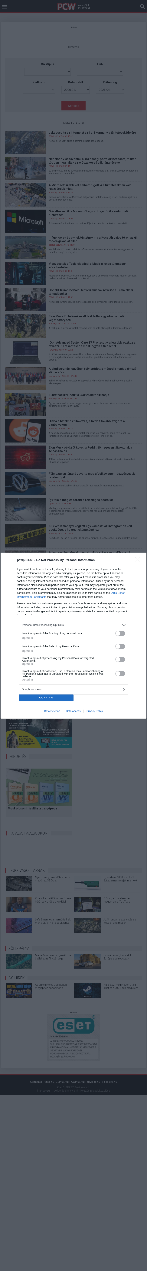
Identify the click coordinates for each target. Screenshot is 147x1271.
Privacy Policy (95, 711)
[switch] (120, 633)
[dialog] (73, 635)
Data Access (73, 711)
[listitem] (73, 625)
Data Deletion (52, 711)
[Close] (138, 560)
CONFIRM (46, 697)
